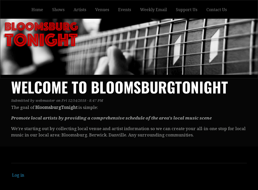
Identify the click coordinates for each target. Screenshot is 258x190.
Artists (80, 9)
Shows (58, 9)
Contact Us (216, 9)
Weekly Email (153, 9)
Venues (102, 9)
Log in (18, 175)
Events (124, 9)
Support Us (186, 9)
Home (37, 9)
